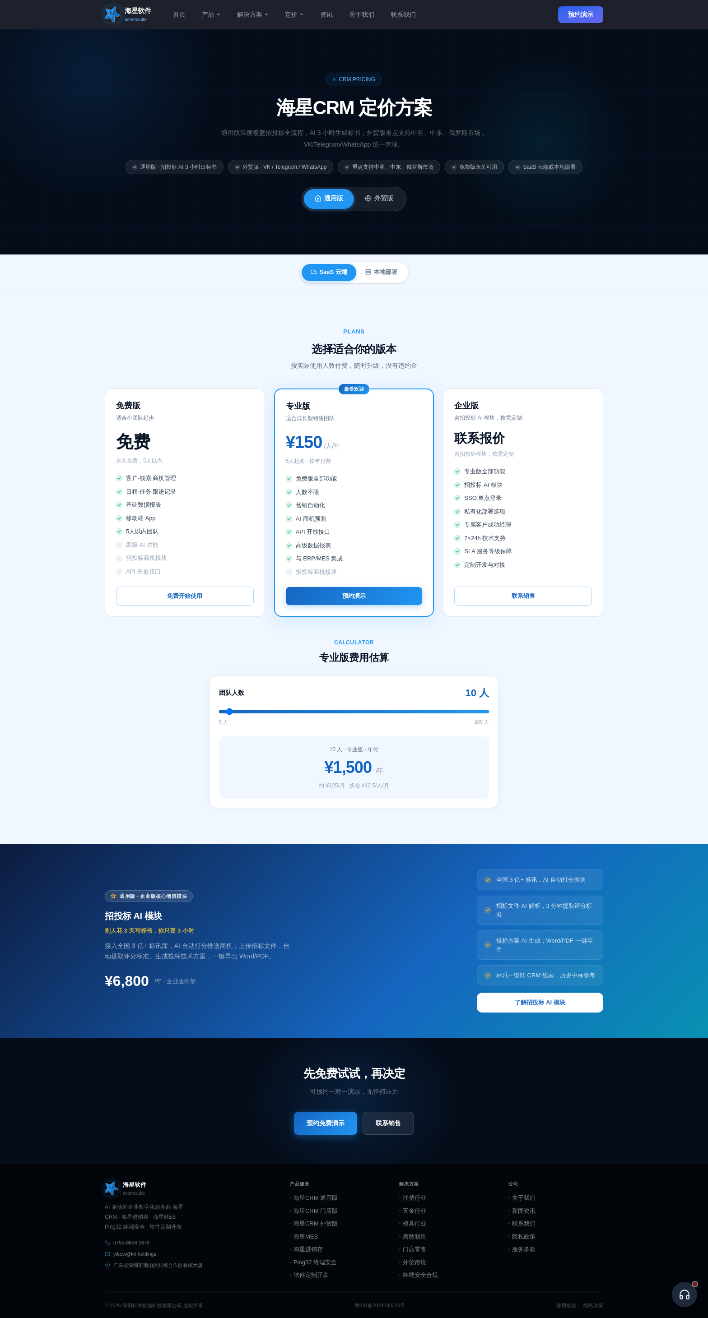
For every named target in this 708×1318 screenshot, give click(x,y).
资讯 (326, 14)
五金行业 (412, 1210)
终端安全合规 (418, 1275)
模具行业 (412, 1223)
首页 (179, 14)
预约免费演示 (326, 1123)
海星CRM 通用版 (314, 1197)
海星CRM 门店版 (314, 1210)
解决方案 (253, 14)
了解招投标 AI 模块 (540, 1002)
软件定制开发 (309, 1275)
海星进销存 (306, 1249)
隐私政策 (522, 1236)
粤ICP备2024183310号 (379, 1305)
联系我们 (403, 14)
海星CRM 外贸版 (314, 1223)
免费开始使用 (184, 595)
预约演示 (580, 14)
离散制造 (412, 1236)
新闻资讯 (522, 1210)
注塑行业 (412, 1197)
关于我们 (361, 14)
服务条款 (522, 1249)
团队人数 (231, 692)
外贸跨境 (412, 1262)
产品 (211, 14)
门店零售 (412, 1249)
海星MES (304, 1236)
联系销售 (523, 595)
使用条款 (566, 1305)
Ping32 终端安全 (313, 1262)
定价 (294, 14)
